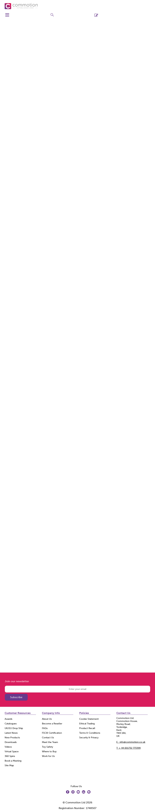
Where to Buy (49, 751)
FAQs (45, 728)
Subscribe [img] (16, 697)
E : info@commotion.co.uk (130, 742)
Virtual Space (12, 751)
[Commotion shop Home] (21, 5)
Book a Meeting (13, 760)
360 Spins (10, 756)
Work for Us (48, 756)
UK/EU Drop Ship (14, 728)
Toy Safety (47, 746)
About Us (47, 719)
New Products (12, 737)
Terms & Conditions (89, 732)
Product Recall (87, 728)
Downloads (11, 742)
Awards (8, 719)
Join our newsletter (17, 681)
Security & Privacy (88, 737)
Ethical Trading (87, 723)
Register (102, 15)
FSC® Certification (52, 732)
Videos (8, 746)
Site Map (9, 765)
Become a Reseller (52, 723)
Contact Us (48, 737)
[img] (67, 792)
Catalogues (11, 723)
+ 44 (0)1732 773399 (128, 748)
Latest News (11, 732)
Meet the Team (50, 742)
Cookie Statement (89, 719)
